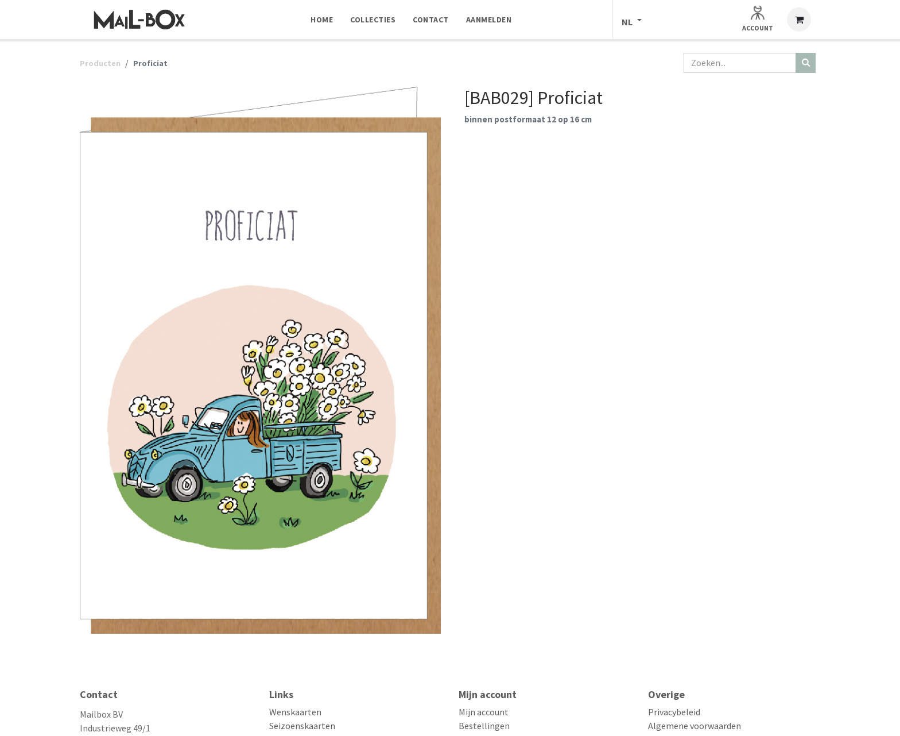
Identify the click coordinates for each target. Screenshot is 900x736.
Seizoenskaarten (302, 725)
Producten (100, 63)
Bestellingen (484, 725)
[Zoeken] (806, 63)
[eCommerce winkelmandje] (799, 19)
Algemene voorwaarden (694, 725)
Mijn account (484, 712)
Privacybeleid (674, 712)
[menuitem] (322, 19)
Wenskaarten (295, 712)
